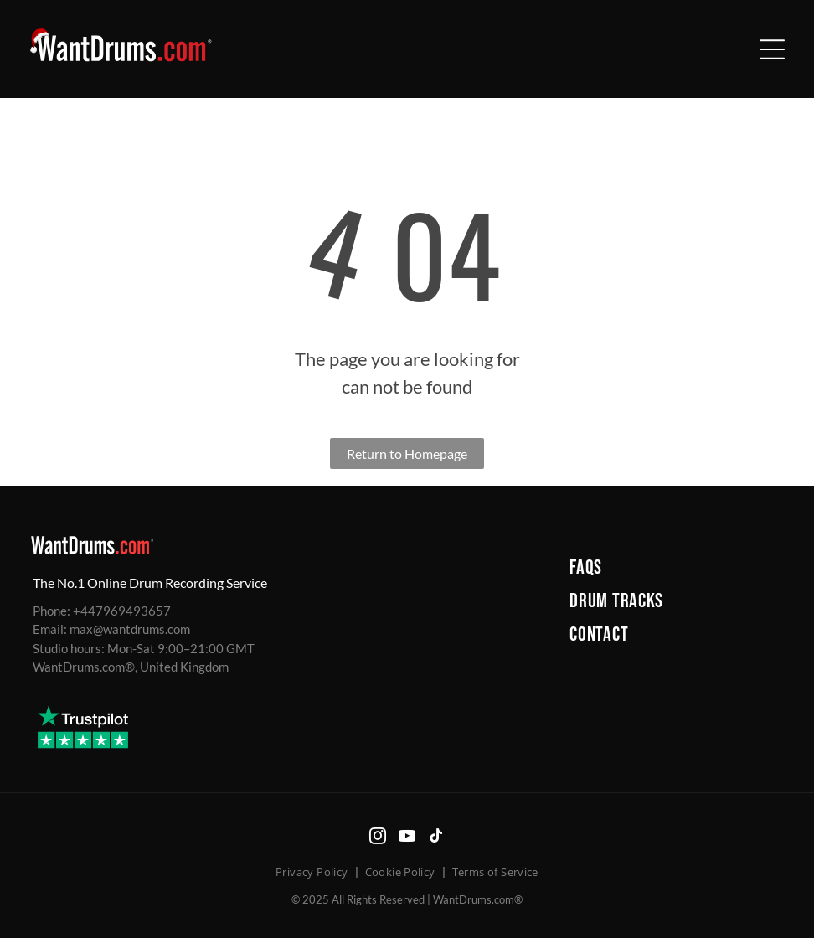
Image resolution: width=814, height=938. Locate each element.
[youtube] (407, 838)
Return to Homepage (407, 453)
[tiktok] (436, 838)
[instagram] (377, 838)
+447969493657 (122, 610)
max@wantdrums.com (130, 628)
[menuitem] (675, 568)
